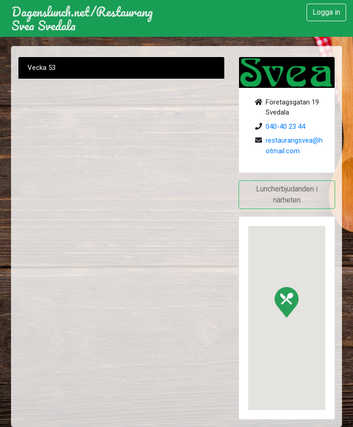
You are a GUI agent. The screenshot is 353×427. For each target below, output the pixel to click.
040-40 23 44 (285, 126)
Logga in (326, 12)
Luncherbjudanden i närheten (287, 194)
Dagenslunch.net (50, 11)
